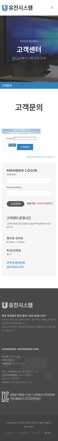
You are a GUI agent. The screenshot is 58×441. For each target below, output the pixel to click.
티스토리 (36, 432)
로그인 (48, 432)
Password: (14, 187)
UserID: (12, 174)
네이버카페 (23, 432)
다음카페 (10, 432)
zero (53, 157)
